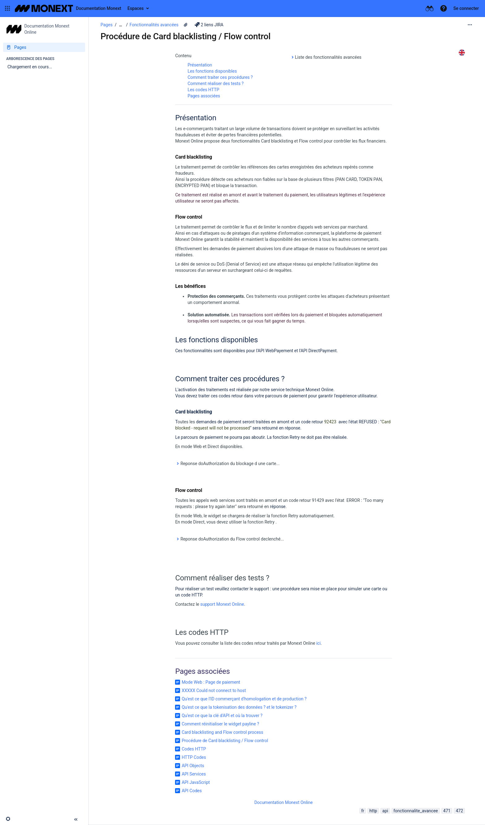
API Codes (192, 790)
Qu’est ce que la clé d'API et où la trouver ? (222, 715)
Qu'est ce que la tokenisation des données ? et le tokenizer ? (239, 707)
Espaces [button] (135, 8)
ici (318, 643)
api (385, 810)
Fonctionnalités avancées (154, 24)
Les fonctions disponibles (212, 71)
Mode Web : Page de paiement (211, 682)
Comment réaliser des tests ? (215, 83)
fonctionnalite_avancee (415, 810)
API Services (194, 774)
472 (459, 810)
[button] (7, 8)
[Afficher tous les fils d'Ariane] (120, 25)
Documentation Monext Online (283, 802)
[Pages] (44, 47)
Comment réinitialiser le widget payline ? (220, 723)
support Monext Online (222, 604)
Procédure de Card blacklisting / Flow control (225, 740)
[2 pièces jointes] (185, 24)
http (373, 810)
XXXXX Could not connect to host (214, 690)
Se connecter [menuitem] (466, 8)
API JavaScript (196, 782)
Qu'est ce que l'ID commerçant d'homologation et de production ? (244, 698)
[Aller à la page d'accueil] (68, 8)
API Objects (193, 765)
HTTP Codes (194, 757)
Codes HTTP (194, 748)
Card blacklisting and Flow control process (222, 732)
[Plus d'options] (470, 24)
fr (362, 810)
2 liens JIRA (209, 24)
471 (447, 810)
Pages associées (203, 95)
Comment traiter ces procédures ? (220, 77)
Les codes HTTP (203, 89)
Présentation (199, 64)
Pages (107, 24)
